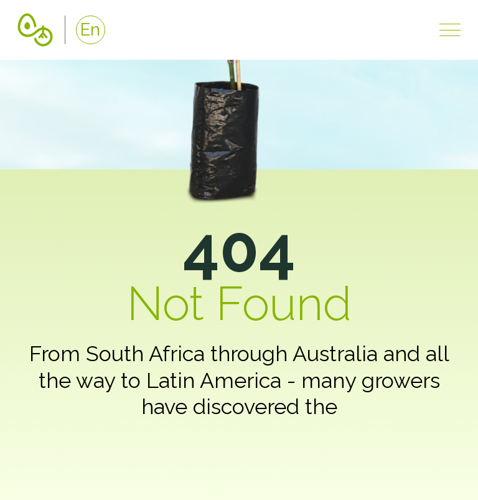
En (90, 29)
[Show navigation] (450, 30)
